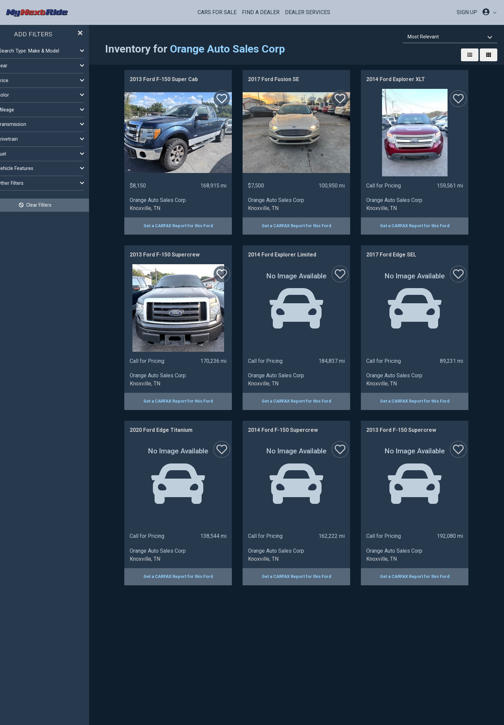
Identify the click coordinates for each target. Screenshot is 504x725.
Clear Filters (54, 205)
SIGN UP (467, 12)
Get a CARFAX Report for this (187, 225)
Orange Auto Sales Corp (245, 48)
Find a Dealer (261, 12)
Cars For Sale (217, 12)
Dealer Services (307, 12)
